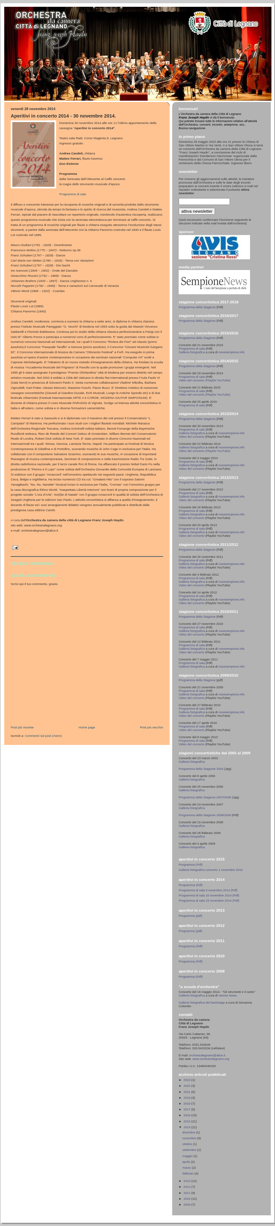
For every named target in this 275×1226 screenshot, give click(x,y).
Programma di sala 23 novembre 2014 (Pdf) (209, 900)
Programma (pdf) (190, 915)
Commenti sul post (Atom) (43, 735)
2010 (187, 1198)
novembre (190, 1138)
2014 (187, 1127)
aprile (187, 1162)
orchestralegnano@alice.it (207, 1055)
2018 (187, 1103)
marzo (187, 1167)
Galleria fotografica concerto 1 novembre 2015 (211, 870)
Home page (86, 727)
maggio (188, 1156)
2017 (187, 1109)
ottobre (188, 1144)
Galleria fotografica (192, 352)
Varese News (228, 995)
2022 (187, 1085)
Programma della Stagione (197, 307)
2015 (187, 1121)
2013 (187, 1181)
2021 (187, 1092)
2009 (187, 1204)
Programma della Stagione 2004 (201, 768)
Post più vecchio (151, 727)
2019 (187, 1097)
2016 (187, 1115)
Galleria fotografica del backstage (202, 1002)
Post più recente (22, 727)
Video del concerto (191, 436)
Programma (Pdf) (191, 864)
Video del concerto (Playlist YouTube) (204, 380)
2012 (187, 1186)
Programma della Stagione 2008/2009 (205, 815)
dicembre (189, 1132)
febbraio (189, 1173)
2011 (187, 1193)
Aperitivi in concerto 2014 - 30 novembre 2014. (63, 115)
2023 (187, 1080)
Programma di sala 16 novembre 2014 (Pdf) (209, 895)
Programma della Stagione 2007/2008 (205, 797)
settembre (190, 1150)
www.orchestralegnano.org (210, 1059)
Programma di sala (72, 194)
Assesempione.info (231, 352)
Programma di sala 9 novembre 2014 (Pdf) (208, 890)
